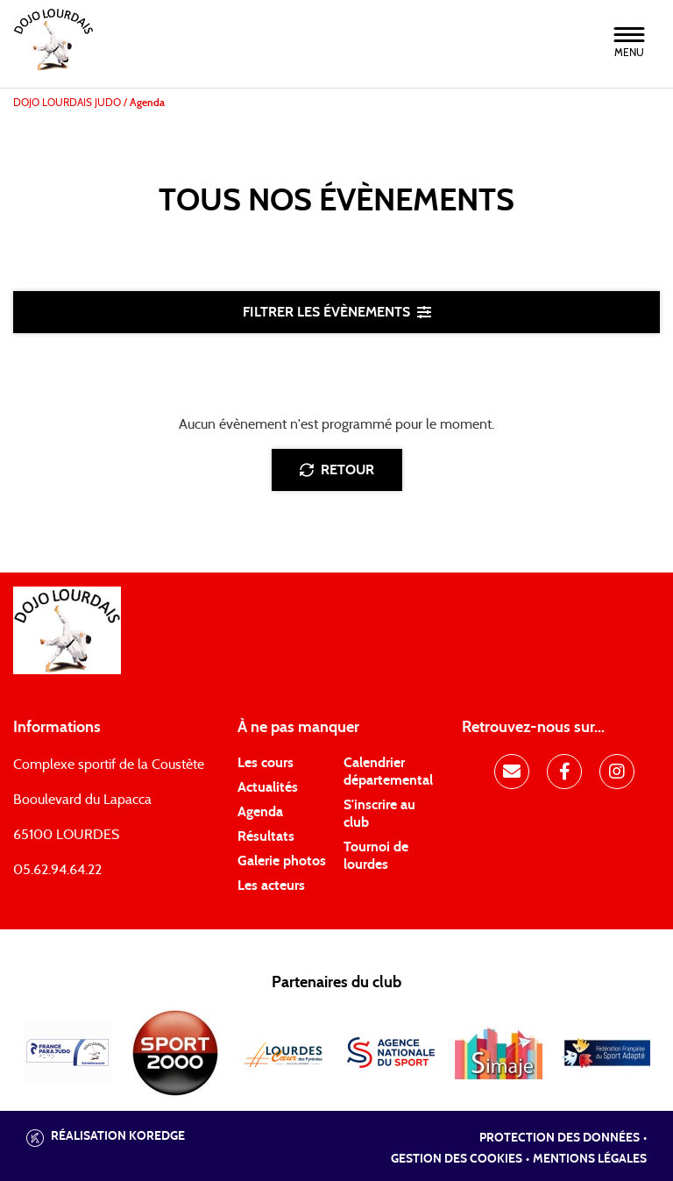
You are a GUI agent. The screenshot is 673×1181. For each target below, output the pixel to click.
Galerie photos (281, 861)
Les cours (265, 763)
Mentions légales (590, 1159)
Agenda (260, 812)
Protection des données (559, 1138)
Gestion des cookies (456, 1159)
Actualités (267, 787)
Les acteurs (271, 886)
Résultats (265, 836)
